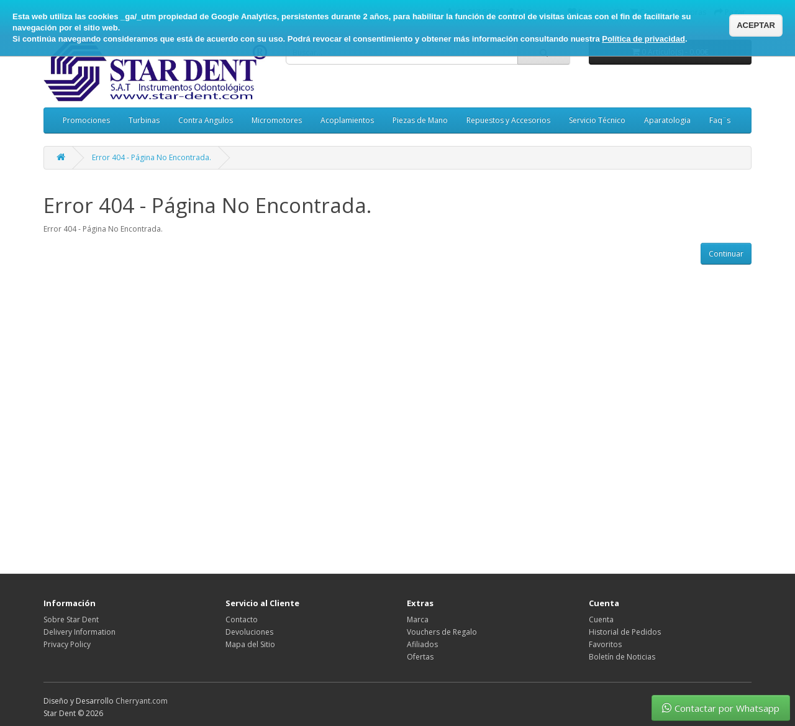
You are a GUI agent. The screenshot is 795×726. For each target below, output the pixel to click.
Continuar (726, 253)
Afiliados (422, 644)
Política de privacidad (643, 38)
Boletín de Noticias (622, 656)
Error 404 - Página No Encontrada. (151, 157)
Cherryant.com (142, 701)
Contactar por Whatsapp (720, 708)
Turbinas (144, 120)
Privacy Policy (67, 644)
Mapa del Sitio (250, 644)
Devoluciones (249, 632)
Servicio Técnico (597, 120)
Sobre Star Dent (71, 619)
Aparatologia (667, 120)
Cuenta (601, 619)
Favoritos (605, 644)
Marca (418, 619)
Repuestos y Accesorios (508, 120)
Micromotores (277, 120)
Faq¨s (719, 120)
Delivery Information (79, 632)
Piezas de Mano (420, 120)
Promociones (86, 120)
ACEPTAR (756, 25)
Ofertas (420, 656)
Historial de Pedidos (625, 632)
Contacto (241, 619)
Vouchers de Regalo (442, 632)
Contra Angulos (205, 120)
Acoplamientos (347, 120)
